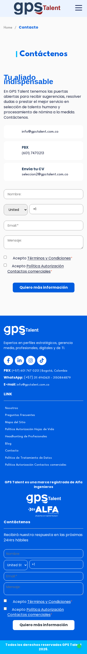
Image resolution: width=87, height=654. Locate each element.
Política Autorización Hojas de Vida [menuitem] (29, 429)
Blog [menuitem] (8, 443)
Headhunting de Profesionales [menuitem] (26, 436)
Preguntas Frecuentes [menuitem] (20, 415)
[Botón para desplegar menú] (79, 7)
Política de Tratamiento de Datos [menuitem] (28, 457)
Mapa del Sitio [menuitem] (15, 422)
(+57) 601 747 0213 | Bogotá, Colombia (39, 370)
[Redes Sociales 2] (19, 360)
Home (8, 27)
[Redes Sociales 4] (41, 360)
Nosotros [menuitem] (11, 408)
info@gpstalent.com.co (40, 132)
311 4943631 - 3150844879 (52, 377)
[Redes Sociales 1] (8, 360)
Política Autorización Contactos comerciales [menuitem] (35, 464)
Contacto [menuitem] (12, 450)
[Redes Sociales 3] (30, 360)
